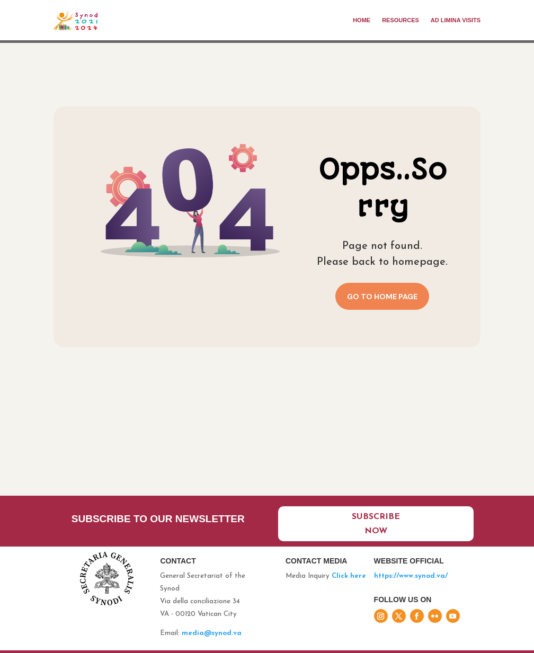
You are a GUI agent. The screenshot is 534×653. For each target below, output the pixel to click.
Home (361, 20)
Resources (400, 20)
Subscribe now (376, 524)
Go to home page (382, 296)
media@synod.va (212, 633)
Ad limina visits (455, 20)
